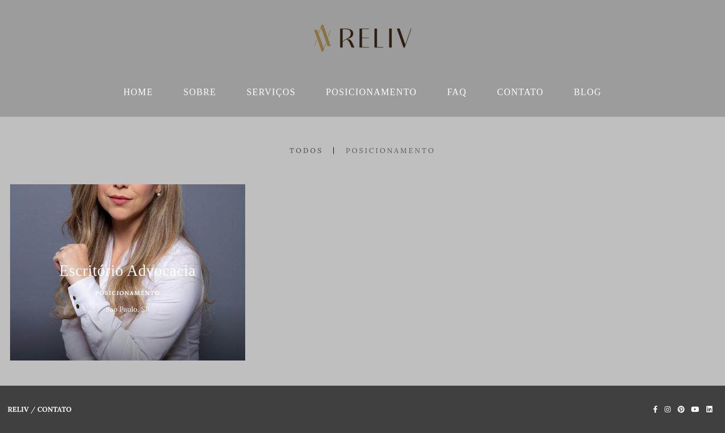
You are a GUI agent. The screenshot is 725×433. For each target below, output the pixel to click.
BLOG (588, 92)
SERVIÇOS (271, 92)
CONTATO (520, 92)
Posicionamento (391, 150)
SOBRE (199, 92)
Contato (54, 409)
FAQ (457, 92)
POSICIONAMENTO (371, 92)
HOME (138, 92)
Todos (306, 150)
